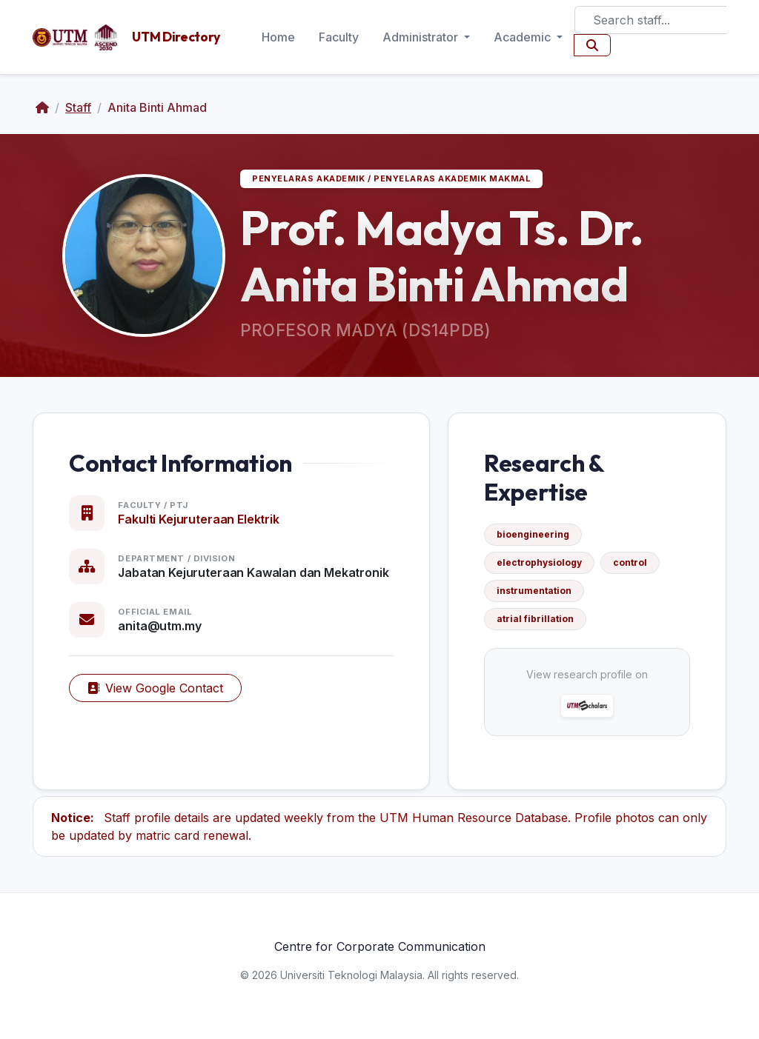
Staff (78, 107)
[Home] (42, 107)
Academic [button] (524, 37)
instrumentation (534, 590)
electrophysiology (539, 562)
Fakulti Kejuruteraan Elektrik (198, 519)
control (630, 562)
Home (278, 37)
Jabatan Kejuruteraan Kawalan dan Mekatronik (253, 572)
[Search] (650, 20)
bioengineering (533, 534)
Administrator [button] (421, 37)
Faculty (339, 37)
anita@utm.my (159, 625)
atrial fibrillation (535, 618)
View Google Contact (155, 688)
